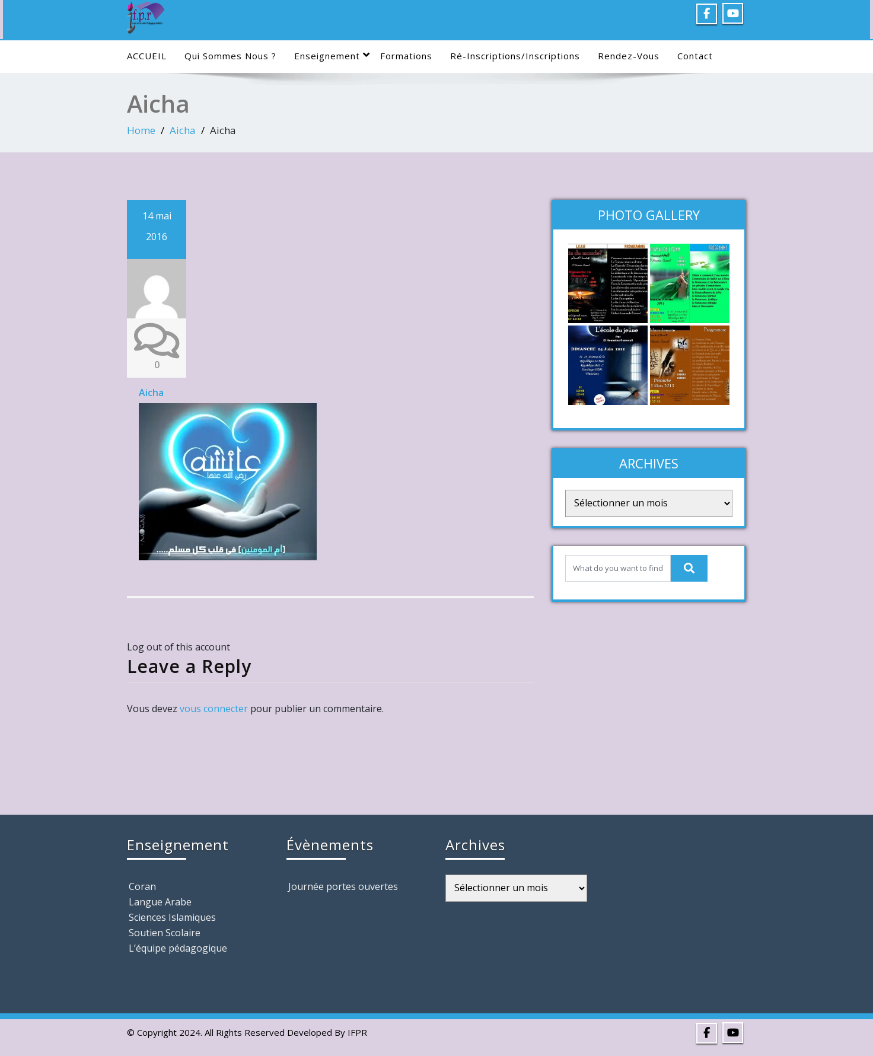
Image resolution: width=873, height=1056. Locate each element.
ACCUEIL (147, 56)
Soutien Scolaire (164, 932)
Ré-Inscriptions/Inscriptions (515, 56)
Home (141, 130)
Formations (406, 56)
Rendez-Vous (628, 56)
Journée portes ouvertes (343, 886)
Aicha (183, 130)
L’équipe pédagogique (178, 948)
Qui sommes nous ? (230, 56)
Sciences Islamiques (172, 917)
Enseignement (332, 55)
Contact (695, 56)
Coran (142, 886)
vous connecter (214, 708)
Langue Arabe (160, 901)
